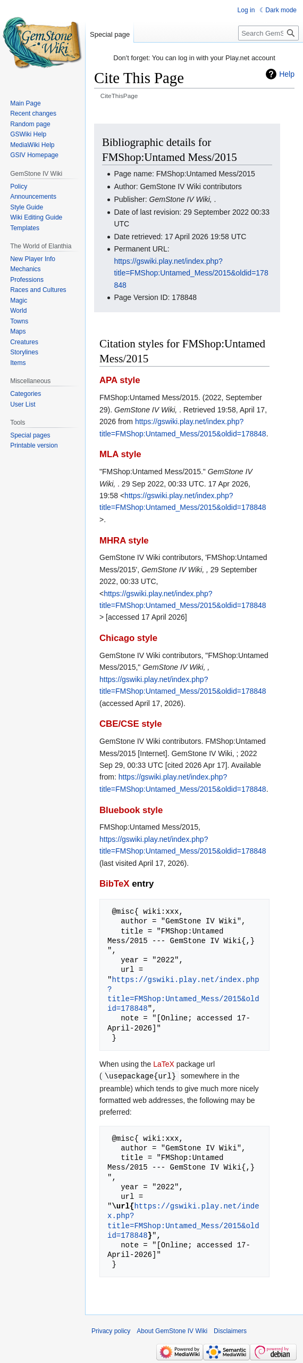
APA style (119, 380)
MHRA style (124, 541)
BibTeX (114, 884)
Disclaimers (230, 1330)
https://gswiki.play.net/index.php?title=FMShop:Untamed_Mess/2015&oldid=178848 (191, 273)
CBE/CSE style (130, 724)
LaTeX (163, 1064)
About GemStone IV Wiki (172, 1330)
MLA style (120, 454)
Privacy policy (110, 1330)
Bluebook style (131, 810)
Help (286, 74)
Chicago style (128, 638)
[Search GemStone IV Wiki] (268, 33)
